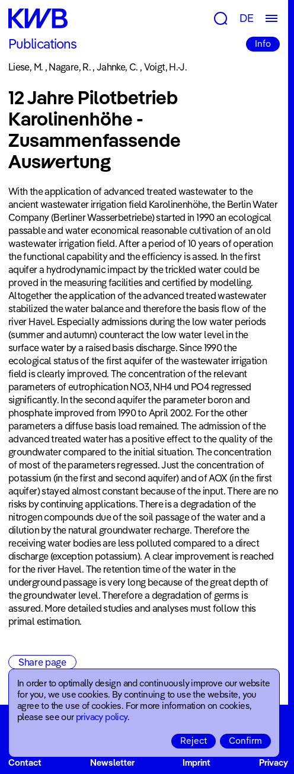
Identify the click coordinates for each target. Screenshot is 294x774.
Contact (24, 762)
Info (263, 43)
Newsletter (112, 762)
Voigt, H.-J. (165, 67)
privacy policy (101, 716)
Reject (193, 740)
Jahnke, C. (117, 67)
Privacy (273, 762)
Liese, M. (25, 67)
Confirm (245, 740)
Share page (42, 662)
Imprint (196, 762)
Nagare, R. (70, 67)
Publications (42, 44)
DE (246, 18)
